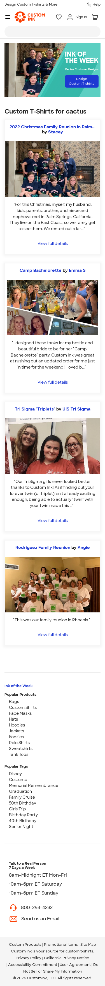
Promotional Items (61, 944)
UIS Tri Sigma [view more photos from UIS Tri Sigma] (76, 409)
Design (81, 81)
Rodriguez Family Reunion (43, 547)
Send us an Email (40, 919)
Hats (13, 719)
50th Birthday (22, 803)
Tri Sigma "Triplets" (35, 409)
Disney (15, 773)
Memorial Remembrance (33, 785)
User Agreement (75, 964)
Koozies (16, 736)
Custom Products (25, 944)
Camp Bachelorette (41, 270)
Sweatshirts (20, 748)
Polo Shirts (19, 742)
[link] (30, 17)
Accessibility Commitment (32, 964)
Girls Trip (17, 809)
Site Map (88, 944)
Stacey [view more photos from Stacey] (55, 132)
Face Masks (20, 713)
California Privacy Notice (66, 958)
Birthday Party (23, 814)
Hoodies (17, 725)
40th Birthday (22, 820)
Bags (14, 701)
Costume (18, 779)
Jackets (16, 730)
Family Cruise (22, 797)
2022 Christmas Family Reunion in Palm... (52, 127)
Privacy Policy (28, 958)
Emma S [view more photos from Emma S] (77, 270)
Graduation (20, 791)
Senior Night (21, 826)
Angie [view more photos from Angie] (84, 547)
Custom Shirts (23, 707)
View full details (53, 243)
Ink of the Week (18, 685)
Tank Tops (18, 754)
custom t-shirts (79, 951)
